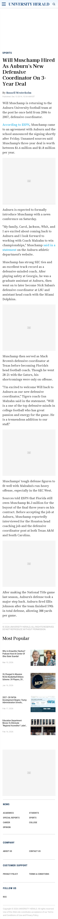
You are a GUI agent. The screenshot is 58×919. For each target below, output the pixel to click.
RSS (5, 897)
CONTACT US (35, 851)
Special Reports (11, 817)
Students (34, 813)
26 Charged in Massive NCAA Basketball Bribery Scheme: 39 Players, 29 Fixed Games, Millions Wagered (13, 677)
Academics (8, 813)
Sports (7, 52)
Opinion (7, 827)
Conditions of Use (14, 915)
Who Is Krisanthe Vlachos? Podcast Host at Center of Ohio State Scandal (13, 654)
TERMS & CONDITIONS (39, 874)
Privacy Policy (32, 915)
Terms (50, 912)
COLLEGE (33, 822)
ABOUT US (7, 851)
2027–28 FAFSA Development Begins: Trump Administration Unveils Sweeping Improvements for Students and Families (14, 700)
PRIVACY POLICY (10, 874)
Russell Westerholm (18, 92)
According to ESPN (15, 124)
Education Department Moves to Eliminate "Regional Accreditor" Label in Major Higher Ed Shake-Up (14, 723)
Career (6, 822)
